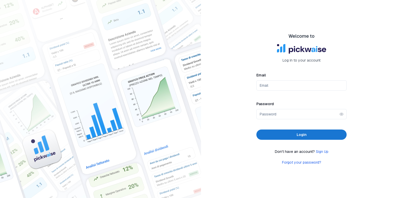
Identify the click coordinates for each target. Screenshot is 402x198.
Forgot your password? (301, 162)
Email (261, 75)
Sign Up (322, 151)
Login (302, 134)
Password (265, 104)
